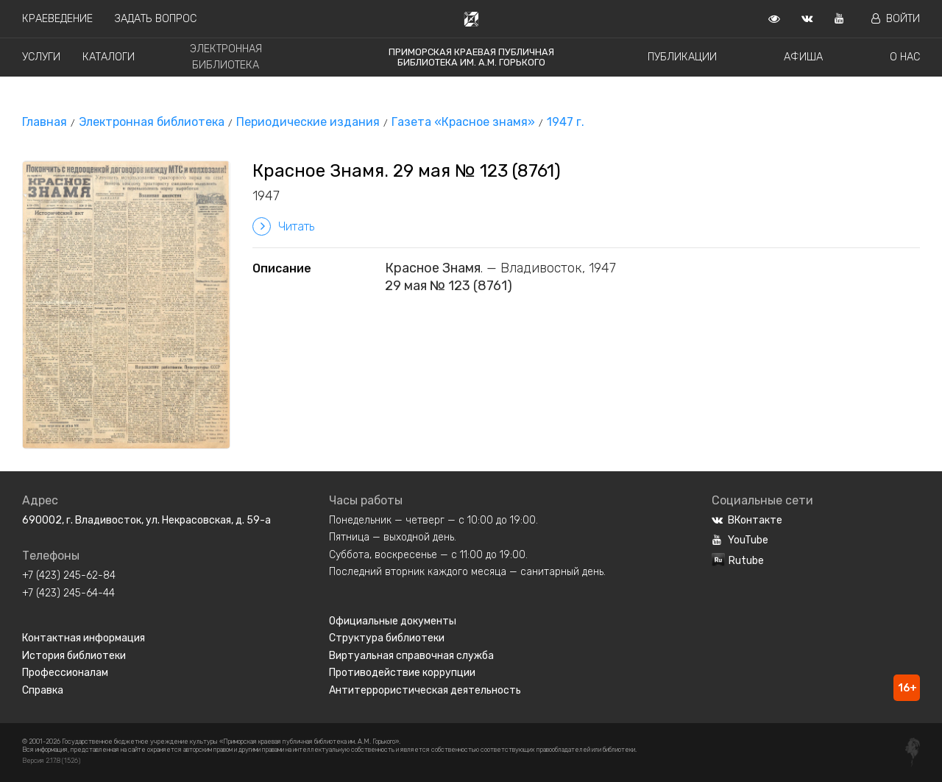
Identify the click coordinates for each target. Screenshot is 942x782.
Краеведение (57, 19)
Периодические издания (308, 122)
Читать (283, 226)
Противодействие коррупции (402, 672)
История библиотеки (74, 655)
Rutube (738, 560)
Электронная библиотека (151, 122)
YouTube (740, 540)
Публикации (682, 57)
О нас (905, 57)
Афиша (803, 57)
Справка (42, 690)
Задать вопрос (155, 19)
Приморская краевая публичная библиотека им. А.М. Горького (471, 57)
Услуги (41, 57)
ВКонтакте (747, 520)
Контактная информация (83, 638)
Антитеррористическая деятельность (425, 690)
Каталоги (108, 57)
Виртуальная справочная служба (411, 655)
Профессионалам (65, 672)
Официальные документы (392, 621)
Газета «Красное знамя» (463, 122)
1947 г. (565, 122)
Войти (895, 19)
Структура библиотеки (387, 638)
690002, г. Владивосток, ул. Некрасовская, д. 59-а (146, 520)
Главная (44, 122)
